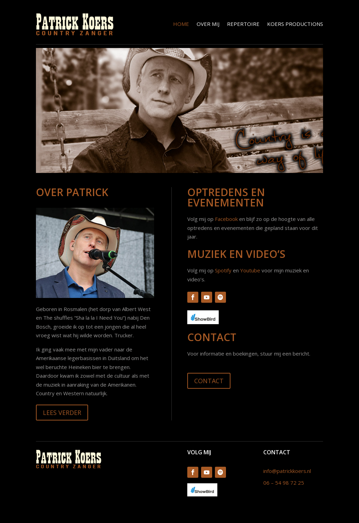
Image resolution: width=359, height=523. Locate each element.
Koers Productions (295, 23)
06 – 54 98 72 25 (283, 482)
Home (181, 23)
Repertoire (243, 23)
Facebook (226, 218)
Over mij (208, 23)
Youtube (250, 270)
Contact (209, 381)
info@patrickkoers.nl (287, 470)
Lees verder (62, 412)
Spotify (223, 270)
